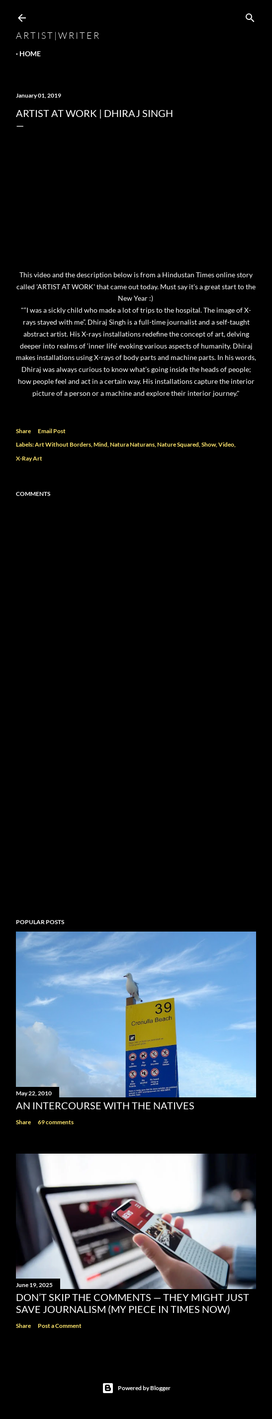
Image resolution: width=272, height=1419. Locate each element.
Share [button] (23, 431)
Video (226, 444)
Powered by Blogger (136, 1388)
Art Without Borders (63, 444)
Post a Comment (60, 1325)
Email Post (52, 431)
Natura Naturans (132, 444)
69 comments (56, 1122)
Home (30, 53)
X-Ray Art (29, 458)
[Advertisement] (136, 823)
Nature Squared (178, 444)
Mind (100, 444)
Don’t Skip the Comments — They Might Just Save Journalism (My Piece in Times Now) (132, 1303)
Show (208, 444)
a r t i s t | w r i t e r (57, 35)
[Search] (250, 15)
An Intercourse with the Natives (105, 1105)
